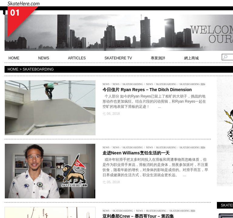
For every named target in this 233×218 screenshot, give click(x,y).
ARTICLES (77, 58)
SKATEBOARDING (133, 84)
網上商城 (191, 58)
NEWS (43, 58)
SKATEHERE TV (118, 58)
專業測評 (158, 58)
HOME (13, 58)
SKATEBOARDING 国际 (192, 84)
